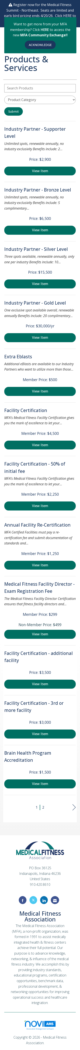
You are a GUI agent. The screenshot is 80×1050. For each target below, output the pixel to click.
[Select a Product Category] (40, 100)
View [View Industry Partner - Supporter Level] (40, 171)
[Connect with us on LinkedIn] (44, 900)
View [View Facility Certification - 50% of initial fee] (40, 505)
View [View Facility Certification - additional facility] (40, 684)
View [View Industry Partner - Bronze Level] (40, 230)
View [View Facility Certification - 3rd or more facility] (40, 733)
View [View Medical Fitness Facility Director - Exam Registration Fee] (40, 634)
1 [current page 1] (37, 807)
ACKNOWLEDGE (40, 45)
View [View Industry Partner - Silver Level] (40, 283)
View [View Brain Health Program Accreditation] (40, 783)
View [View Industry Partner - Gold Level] (40, 337)
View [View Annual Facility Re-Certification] (40, 565)
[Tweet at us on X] (33, 900)
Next (74, 807)
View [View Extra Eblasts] (40, 391)
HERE (45, 29)
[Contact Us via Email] (55, 900)
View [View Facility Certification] (40, 445)
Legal (49, 1043)
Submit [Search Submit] (13, 111)
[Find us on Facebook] (22, 900)
